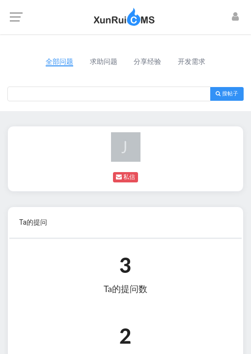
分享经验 (147, 61)
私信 (125, 177)
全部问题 (59, 61)
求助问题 (103, 61)
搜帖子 (227, 93)
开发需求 (191, 61)
